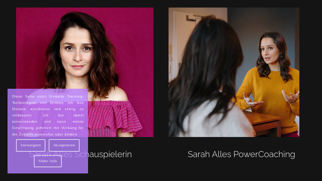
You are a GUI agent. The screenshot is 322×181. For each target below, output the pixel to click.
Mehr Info (47, 161)
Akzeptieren (64, 145)
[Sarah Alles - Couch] (241, 72)
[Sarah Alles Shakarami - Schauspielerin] (80, 72)
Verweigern (31, 145)
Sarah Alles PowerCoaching (241, 154)
